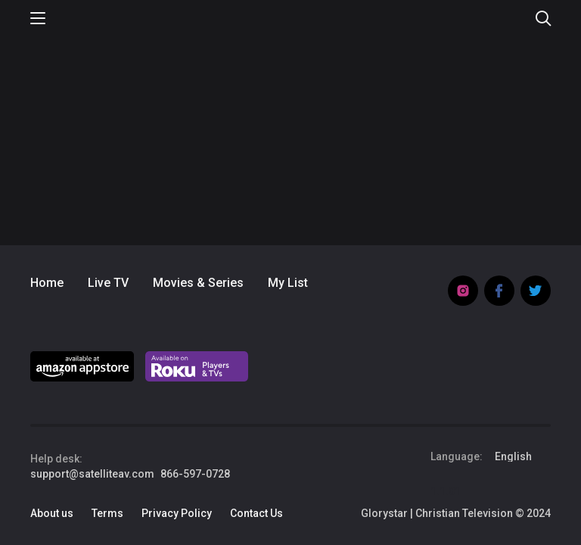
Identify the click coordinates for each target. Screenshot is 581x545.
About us (51, 513)
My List (288, 283)
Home (47, 283)
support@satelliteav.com (92, 474)
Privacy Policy (176, 513)
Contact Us (256, 513)
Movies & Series (198, 283)
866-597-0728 (195, 474)
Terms (107, 513)
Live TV (108, 283)
